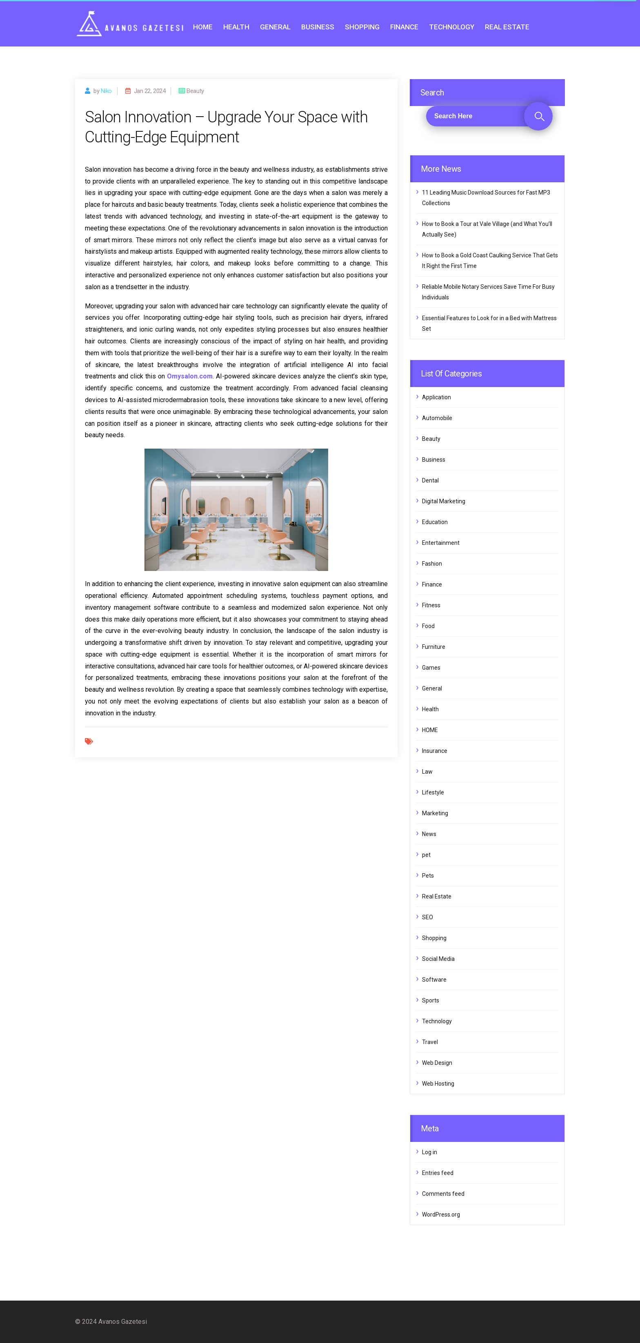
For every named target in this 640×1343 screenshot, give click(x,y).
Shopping (362, 27)
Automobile (437, 418)
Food (428, 626)
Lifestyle (433, 792)
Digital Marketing (443, 501)
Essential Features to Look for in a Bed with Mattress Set (489, 323)
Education (435, 522)
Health (236, 27)
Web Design (437, 1063)
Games (431, 667)
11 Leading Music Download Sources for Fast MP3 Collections (486, 197)
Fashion (432, 563)
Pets (428, 875)
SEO (427, 917)
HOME (203, 27)
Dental (430, 480)
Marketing (435, 813)
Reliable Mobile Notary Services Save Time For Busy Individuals (488, 292)
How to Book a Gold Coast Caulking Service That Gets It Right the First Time (490, 260)
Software (434, 979)
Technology (451, 27)
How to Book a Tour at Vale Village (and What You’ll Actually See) (487, 229)
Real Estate (507, 27)
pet (426, 855)
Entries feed (437, 1173)
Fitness (431, 605)
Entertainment (441, 543)
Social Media (438, 959)
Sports (430, 1000)
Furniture (433, 647)
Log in (429, 1152)
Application (436, 397)
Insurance (434, 751)
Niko (106, 91)
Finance (404, 27)
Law (427, 771)
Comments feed (443, 1193)
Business (317, 27)
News (429, 834)
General (275, 27)
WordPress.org (441, 1214)
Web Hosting (438, 1083)
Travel (430, 1042)
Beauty (431, 439)
